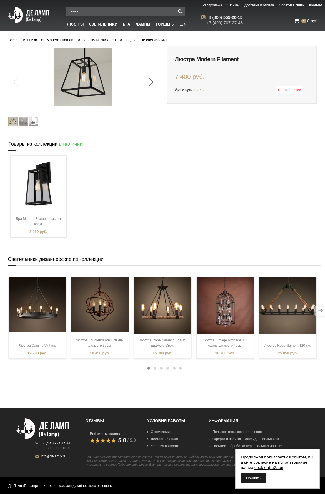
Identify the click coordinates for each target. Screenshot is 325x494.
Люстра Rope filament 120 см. (287, 345)
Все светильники (22, 40)
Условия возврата (163, 446)
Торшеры (165, 24)
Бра (126, 24)
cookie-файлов (268, 467)
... (183, 24)
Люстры (75, 24)
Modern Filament (60, 40)
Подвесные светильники (147, 40)
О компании (158, 432)
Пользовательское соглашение (235, 432)
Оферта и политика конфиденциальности (244, 439)
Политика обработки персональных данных (245, 446)
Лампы (143, 24)
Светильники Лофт (100, 40)
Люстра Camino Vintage (37, 345)
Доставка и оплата (164, 439)
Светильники (103, 24)
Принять (253, 478)
